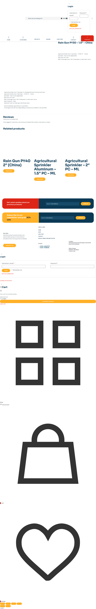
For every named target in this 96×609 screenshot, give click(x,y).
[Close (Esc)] (19, 604)
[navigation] (48, 294)
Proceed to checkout (48, 301)
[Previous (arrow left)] (2, 606)
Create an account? (6, 280)
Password (57, 263)
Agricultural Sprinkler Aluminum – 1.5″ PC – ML (45, 167)
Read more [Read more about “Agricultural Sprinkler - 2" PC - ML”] (71, 175)
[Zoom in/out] (2, 604)
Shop (39, 232)
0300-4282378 (44, 246)
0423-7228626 (43, 247)
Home (39, 230)
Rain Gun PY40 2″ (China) (16, 163)
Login (6, 270)
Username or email (11, 263)
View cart (3, 304)
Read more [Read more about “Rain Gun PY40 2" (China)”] (9, 171)
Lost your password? (8, 274)
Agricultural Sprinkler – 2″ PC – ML (77, 165)
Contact (40, 236)
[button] (48, 608)
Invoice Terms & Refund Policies (46, 238)
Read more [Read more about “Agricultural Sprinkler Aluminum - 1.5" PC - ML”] (40, 179)
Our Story (41, 234)
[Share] (13, 604)
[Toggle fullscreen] (8, 604)
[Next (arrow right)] (8, 606)
